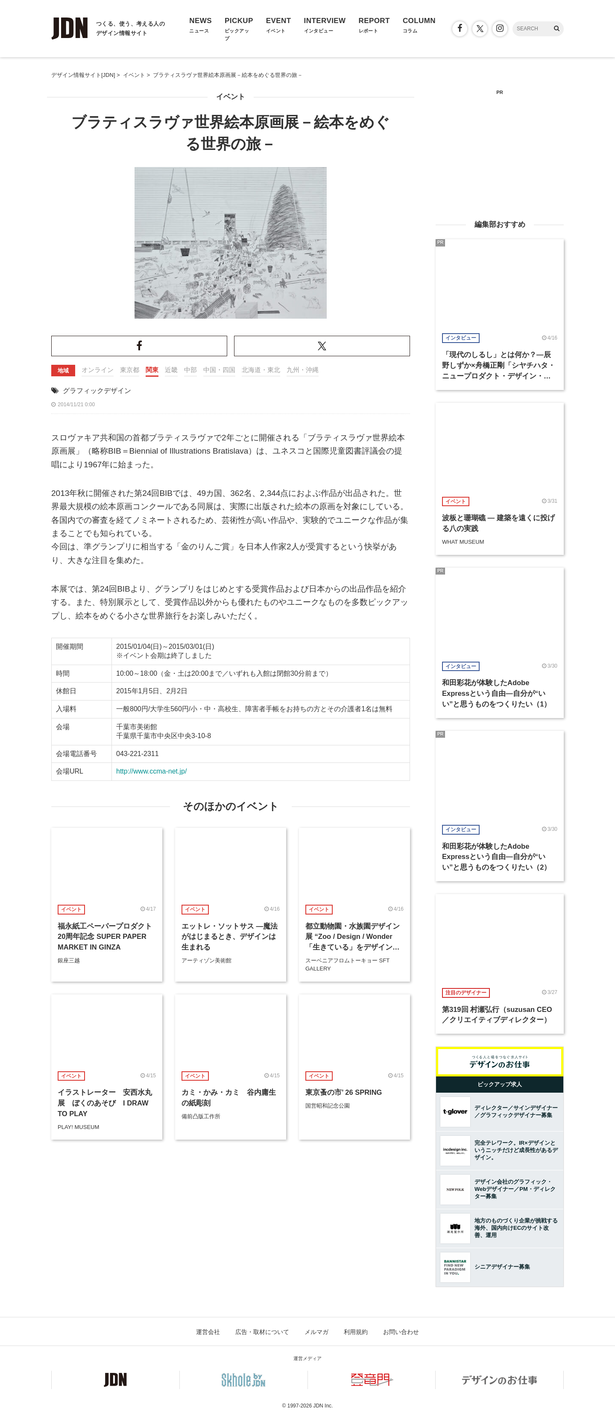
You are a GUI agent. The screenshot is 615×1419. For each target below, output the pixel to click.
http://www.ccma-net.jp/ (151, 771)
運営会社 (208, 1331)
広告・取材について (262, 1331)
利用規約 (356, 1331)
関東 (152, 369)
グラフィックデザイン (97, 390)
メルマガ (316, 1331)
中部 (190, 369)
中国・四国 (219, 369)
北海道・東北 (261, 369)
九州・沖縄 (303, 369)
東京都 (129, 369)
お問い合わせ (401, 1331)
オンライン (98, 369)
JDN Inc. (323, 1406)
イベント (230, 97)
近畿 (171, 369)
